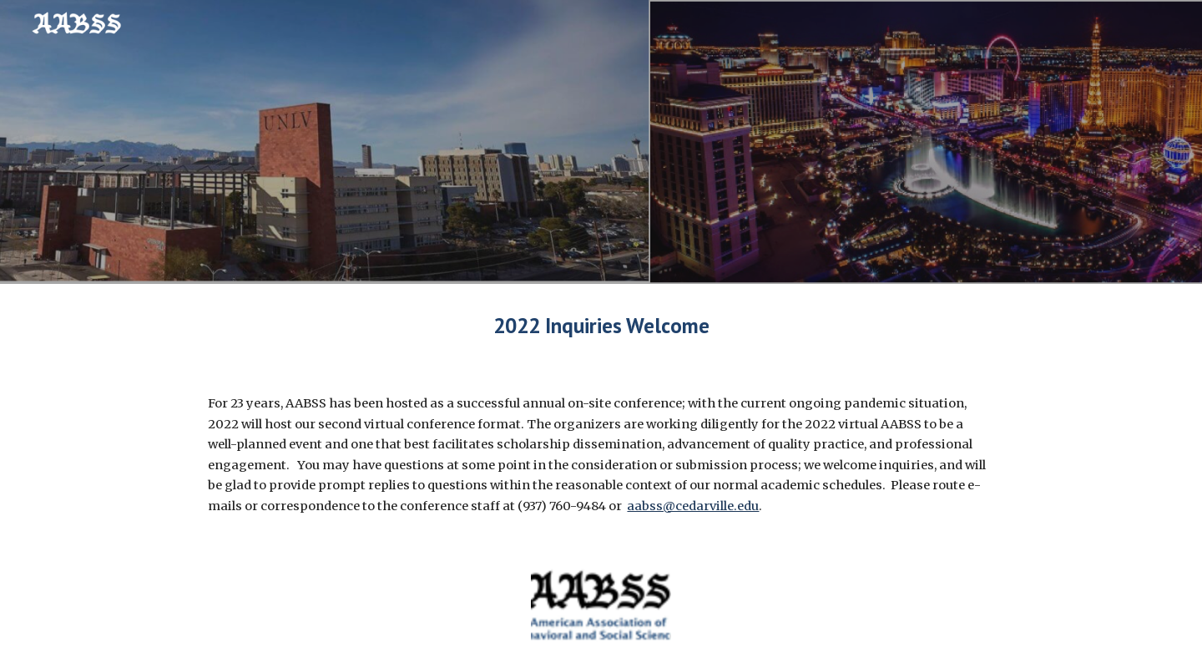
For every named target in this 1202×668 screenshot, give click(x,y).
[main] (601, 325)
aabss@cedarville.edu (693, 506)
